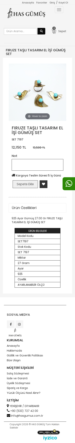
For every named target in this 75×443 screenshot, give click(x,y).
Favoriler (41, 2)
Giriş (52, 2)
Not (14, 156)
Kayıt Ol (63, 2)
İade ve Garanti (17, 378)
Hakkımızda (14, 351)
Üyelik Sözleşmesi (18, 383)
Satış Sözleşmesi (18, 373)
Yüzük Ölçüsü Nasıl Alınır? (23, 393)
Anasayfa (28, 2)
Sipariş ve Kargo (17, 388)
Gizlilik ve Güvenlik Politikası (25, 355)
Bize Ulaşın (14, 360)
